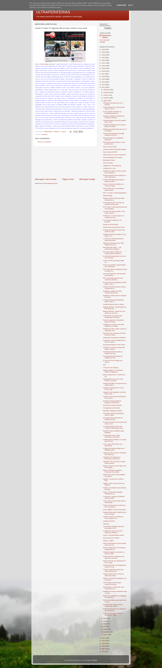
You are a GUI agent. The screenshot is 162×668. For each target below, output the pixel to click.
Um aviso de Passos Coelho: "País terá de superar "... (114, 212)
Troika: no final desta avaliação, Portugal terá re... (113, 493)
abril (104, 626)
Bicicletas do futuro (109, 160)
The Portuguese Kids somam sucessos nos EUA (112, 583)
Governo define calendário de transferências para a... (112, 112)
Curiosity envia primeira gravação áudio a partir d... (113, 300)
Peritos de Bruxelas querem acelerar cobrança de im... (114, 287)
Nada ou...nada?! (108, 540)
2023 (103, 57)
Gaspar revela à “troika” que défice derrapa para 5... (114, 199)
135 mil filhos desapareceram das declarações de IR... (113, 527)
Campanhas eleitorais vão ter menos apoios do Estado (114, 125)
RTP (104, 365)
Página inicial (68, 179)
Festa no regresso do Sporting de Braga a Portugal (113, 320)
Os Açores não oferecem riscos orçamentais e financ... (113, 605)
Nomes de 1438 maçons (110, 224)
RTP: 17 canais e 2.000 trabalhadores (115, 193)
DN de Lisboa (44, 64)
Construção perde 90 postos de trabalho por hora (113, 418)
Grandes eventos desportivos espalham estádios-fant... (112, 401)
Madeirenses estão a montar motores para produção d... (114, 171)
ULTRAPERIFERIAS (53, 12)
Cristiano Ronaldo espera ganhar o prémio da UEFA (114, 180)
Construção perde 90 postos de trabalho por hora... (113, 352)
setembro (106, 98)
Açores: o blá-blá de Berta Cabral (113, 535)
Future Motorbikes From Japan (112, 157)
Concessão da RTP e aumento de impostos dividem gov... (113, 203)
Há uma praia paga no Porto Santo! (114, 344)
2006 (103, 651)
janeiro (105, 634)
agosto (105, 100)
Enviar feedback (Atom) (50, 183)
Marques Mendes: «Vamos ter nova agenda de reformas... (114, 312)
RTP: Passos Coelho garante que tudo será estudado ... (115, 207)
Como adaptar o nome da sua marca (114, 509)
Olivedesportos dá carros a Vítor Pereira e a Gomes (113, 379)
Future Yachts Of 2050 (110, 152)
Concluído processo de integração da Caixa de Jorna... (114, 566)
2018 (103, 71)
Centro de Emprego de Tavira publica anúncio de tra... (114, 544)
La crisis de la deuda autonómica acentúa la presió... (113, 239)
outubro (106, 95)
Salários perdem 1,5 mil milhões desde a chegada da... (113, 371)
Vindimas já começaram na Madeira (114, 337)
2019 (103, 68)
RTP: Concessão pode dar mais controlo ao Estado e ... (113, 278)
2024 (103, 55)
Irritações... (106, 524)
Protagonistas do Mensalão (111, 408)
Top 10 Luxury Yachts (109, 146)
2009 (103, 643)
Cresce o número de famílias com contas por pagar (113, 185)
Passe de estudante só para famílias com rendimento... (114, 265)
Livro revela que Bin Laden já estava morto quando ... (114, 274)
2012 (103, 87)
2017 (103, 74)
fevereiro (106, 632)
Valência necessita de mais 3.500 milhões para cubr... (113, 244)
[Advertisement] (64, 162)
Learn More (121, 5)
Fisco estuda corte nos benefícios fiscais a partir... (113, 189)
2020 (103, 65)
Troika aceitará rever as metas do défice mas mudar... (113, 574)
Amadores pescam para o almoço (113, 304)
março (105, 629)
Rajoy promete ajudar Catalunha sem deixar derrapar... (114, 513)
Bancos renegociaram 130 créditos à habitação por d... (114, 548)
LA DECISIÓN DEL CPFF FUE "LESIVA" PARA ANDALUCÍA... (113, 427)
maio (105, 624)
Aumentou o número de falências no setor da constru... (114, 341)
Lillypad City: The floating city (112, 165)
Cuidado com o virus (109, 168)
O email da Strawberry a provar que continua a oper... (114, 230)
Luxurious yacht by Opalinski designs (114, 149)
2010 (103, 640)
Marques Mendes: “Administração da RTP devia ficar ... (114, 307)
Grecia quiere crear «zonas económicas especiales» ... (112, 436)
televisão (44, 134)
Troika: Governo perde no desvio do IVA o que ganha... (114, 506)
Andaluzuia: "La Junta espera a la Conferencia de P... (113, 216)
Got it (130, 5)
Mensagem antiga (87, 179)
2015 (103, 79)
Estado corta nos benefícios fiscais (114, 227)
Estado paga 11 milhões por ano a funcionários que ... (113, 587)
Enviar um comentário (44, 142)
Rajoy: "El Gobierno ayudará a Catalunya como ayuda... (112, 471)
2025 (103, 52)
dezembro (106, 89)
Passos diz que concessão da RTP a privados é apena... (114, 334)
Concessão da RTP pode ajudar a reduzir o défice (113, 414)
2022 (103, 60)
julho (105, 618)
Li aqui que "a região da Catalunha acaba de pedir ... (113, 497)
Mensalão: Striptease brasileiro (112, 410)
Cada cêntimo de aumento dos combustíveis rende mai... (112, 316)
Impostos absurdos (109, 521)
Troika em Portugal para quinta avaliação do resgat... (112, 614)
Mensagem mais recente (45, 179)
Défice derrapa (107, 195)
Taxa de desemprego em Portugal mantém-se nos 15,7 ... (113, 134)
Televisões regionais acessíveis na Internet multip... (113, 553)
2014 (103, 82)
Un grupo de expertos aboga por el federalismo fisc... (114, 449)
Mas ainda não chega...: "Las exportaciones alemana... (112, 248)
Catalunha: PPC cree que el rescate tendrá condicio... (114, 462)
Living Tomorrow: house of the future (114, 154)
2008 (103, 646)
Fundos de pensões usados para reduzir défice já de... (113, 570)
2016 (103, 76)
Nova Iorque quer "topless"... (112, 538)
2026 (103, 49)
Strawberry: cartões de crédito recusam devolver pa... (112, 292)
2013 (103, 84)
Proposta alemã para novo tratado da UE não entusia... (114, 609)
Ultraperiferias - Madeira (106, 36)
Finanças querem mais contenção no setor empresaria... (114, 176)
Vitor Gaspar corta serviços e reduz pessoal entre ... (114, 143)
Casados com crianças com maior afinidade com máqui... (113, 325)
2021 (103, 63)
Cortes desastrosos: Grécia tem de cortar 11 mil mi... (114, 108)
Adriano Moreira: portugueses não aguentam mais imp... (113, 557)
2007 (103, 649)
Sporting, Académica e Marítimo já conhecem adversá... (113, 116)
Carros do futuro (108, 163)
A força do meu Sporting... (111, 367)
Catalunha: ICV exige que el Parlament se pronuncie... (112, 458)
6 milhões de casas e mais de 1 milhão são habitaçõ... (113, 531)
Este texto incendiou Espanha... (113, 405)
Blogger (94, 660)
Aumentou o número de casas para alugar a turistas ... (114, 348)
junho (105, 621)
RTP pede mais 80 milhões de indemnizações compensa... (112, 252)
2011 (103, 638)
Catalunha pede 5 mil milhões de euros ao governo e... (113, 517)
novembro (106, 92)
